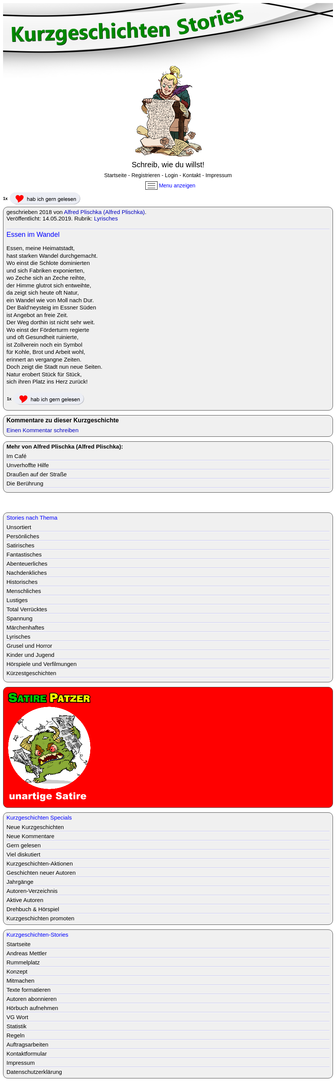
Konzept (16, 971)
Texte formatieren (28, 989)
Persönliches (22, 536)
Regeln (15, 1035)
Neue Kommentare (30, 836)
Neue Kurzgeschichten (35, 827)
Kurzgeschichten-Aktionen (39, 863)
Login (171, 175)
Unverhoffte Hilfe (27, 465)
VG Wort (17, 1017)
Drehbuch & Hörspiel (32, 909)
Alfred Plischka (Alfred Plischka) (104, 212)
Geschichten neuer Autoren (41, 872)
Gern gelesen (23, 845)
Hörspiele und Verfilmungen (41, 664)
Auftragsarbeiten (27, 1044)
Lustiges (17, 600)
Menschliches (23, 591)
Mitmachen (20, 980)
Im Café (16, 456)
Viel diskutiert (23, 854)
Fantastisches (24, 554)
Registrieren (145, 175)
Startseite (115, 175)
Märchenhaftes (25, 627)
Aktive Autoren (24, 900)
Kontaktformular (26, 1053)
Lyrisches (106, 218)
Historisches (22, 582)
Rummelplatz (23, 962)
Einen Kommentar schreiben (42, 430)
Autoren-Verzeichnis (31, 891)
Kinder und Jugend (30, 655)
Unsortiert (18, 527)
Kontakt (192, 175)
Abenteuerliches (27, 563)
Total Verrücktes (26, 609)
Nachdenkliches (26, 572)
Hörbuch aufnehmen (32, 1008)
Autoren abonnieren (31, 999)
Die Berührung (24, 483)
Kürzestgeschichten (31, 673)
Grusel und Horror (29, 645)
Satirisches (20, 545)
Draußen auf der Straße (36, 474)
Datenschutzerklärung (34, 1072)
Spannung (19, 618)
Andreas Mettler (26, 953)
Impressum (218, 175)
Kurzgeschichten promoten (40, 918)
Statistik (16, 1026)
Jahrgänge (19, 881)
